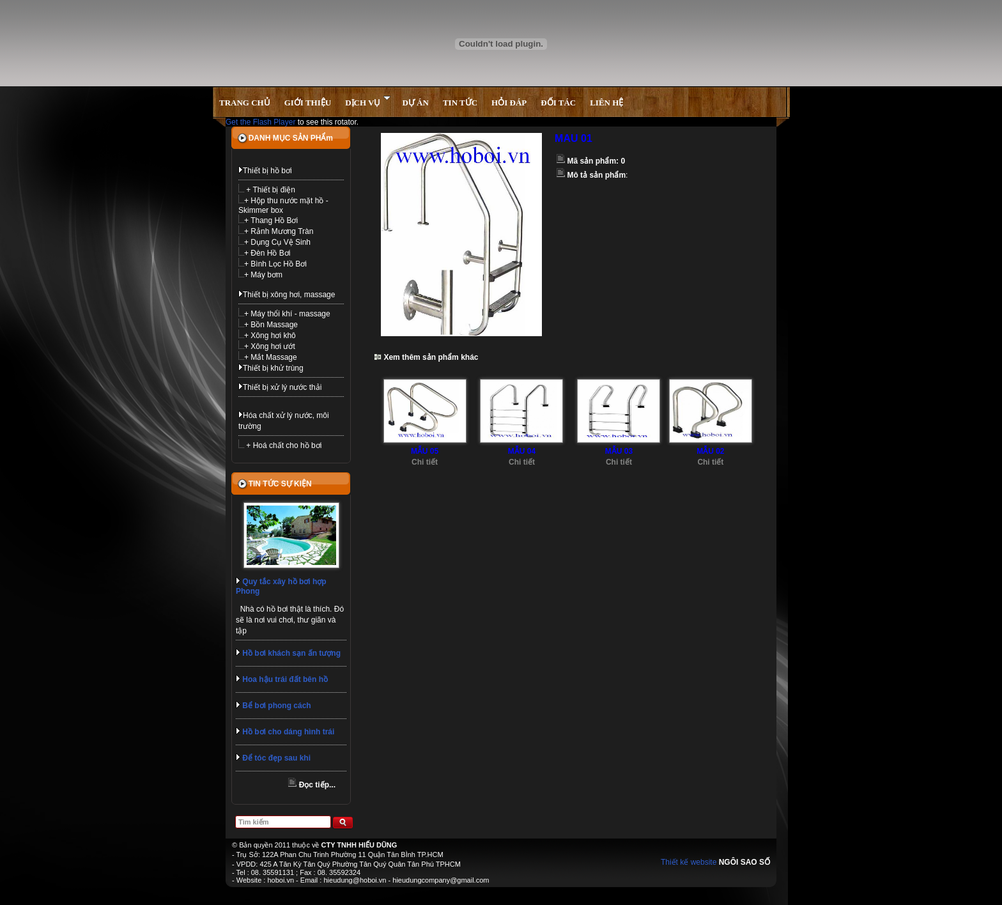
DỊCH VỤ (367, 101)
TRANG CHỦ (244, 102)
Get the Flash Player (260, 122)
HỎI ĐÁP (509, 102)
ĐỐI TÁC (558, 102)
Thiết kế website (688, 862)
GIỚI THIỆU (307, 102)
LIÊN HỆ (606, 102)
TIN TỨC (460, 102)
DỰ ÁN (415, 102)
